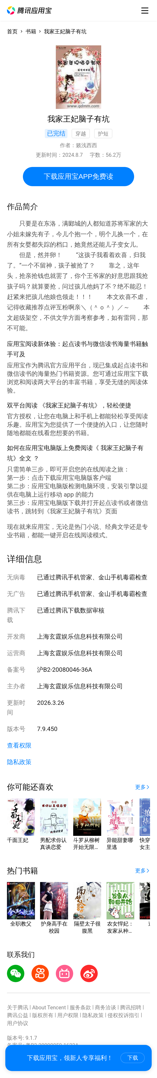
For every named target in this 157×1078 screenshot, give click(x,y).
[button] (29, 10)
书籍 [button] (31, 31)
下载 (132, 1058)
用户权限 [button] (67, 1015)
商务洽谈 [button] (105, 1007)
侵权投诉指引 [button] (123, 1015)
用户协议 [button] (17, 1023)
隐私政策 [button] (19, 762)
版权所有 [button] (42, 1015)
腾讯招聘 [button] (130, 1007)
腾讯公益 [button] (17, 1015)
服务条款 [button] (80, 1007)
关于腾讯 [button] (17, 1007)
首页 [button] (12, 31)
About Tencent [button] (49, 1007)
